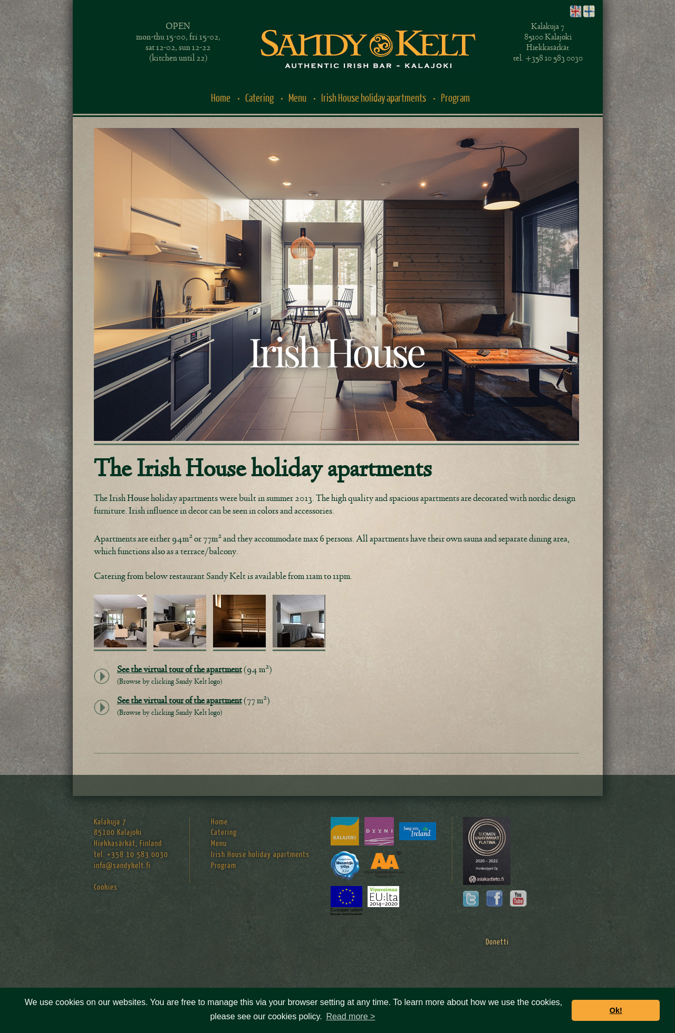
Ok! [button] (616, 1010)
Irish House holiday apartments (373, 98)
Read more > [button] (350, 1016)
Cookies (106, 887)
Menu (297, 98)
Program (455, 98)
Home (220, 98)
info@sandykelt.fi (122, 865)
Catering (259, 98)
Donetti (497, 942)
